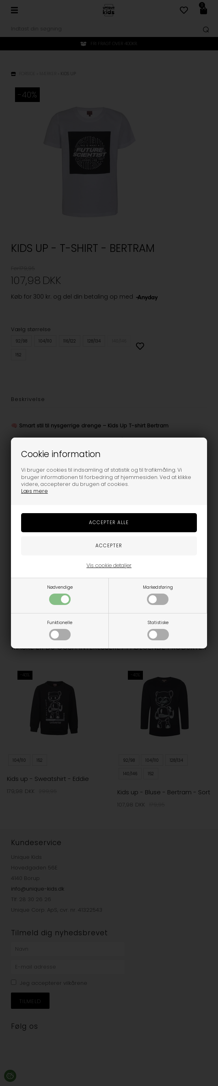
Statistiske (158, 630)
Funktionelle (59, 630)
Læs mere (34, 491)
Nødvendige (60, 594)
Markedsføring (158, 594)
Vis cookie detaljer (109, 565)
